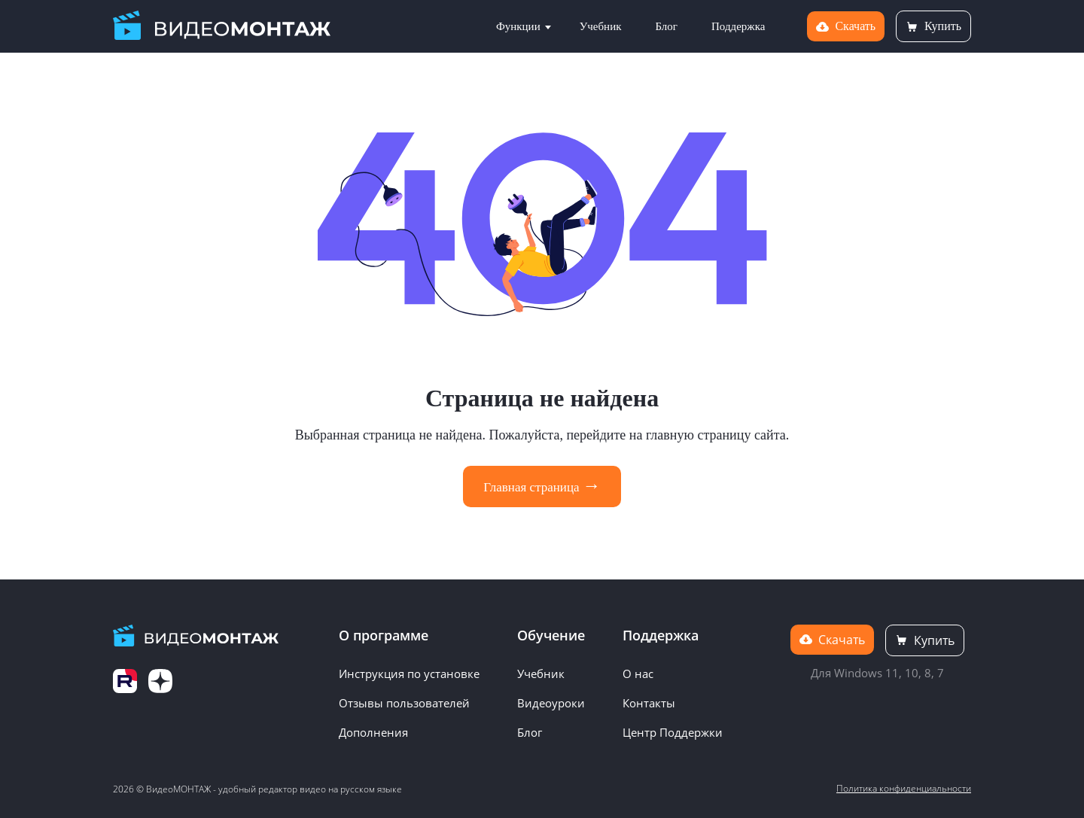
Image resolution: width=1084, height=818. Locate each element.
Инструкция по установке (409, 673)
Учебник (601, 26)
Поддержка (738, 26)
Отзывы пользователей (404, 702)
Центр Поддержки (673, 732)
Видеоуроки (551, 702)
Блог (666, 26)
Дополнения (373, 732)
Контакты (649, 702)
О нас (638, 673)
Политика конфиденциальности (903, 789)
